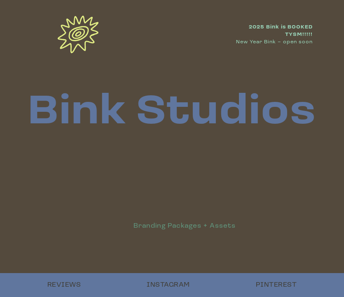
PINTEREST (276, 285)
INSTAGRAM (168, 285)
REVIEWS (64, 285)
